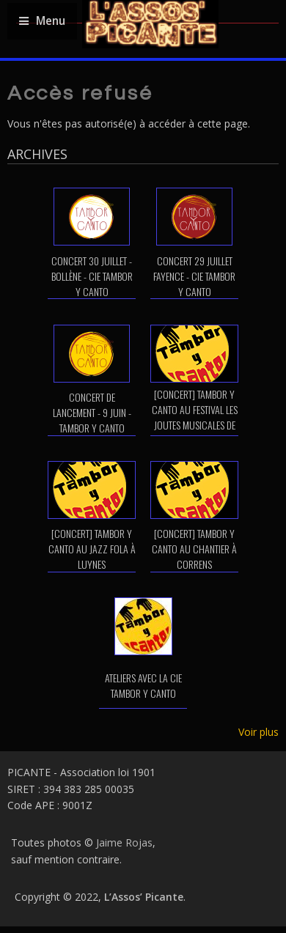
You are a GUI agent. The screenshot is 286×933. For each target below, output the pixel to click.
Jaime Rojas (124, 842)
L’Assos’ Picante (143, 897)
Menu (42, 21)
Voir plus (258, 732)
